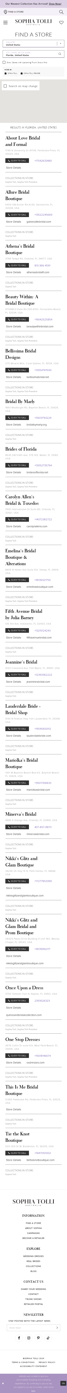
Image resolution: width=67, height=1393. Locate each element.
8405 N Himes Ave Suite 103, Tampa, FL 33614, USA (32, 571)
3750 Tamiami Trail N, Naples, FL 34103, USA (31, 994)
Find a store (33, 1223)
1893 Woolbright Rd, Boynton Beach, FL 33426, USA (32, 409)
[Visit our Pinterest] (38, 1338)
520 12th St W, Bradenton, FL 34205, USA (29, 1146)
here (33, 1390)
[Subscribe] (57, 1327)
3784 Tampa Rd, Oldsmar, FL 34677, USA (28, 258)
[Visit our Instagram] (29, 1338)
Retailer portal (33, 1304)
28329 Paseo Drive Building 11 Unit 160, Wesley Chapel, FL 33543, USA (32, 940)
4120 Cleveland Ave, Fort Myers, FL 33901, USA (32, 668)
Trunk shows (33, 1299)
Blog (34, 1271)
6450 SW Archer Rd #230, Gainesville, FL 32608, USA (29, 206)
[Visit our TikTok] (48, 1338)
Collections (33, 1266)
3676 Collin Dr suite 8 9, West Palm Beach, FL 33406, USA (31, 1047)
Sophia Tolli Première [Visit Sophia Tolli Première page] (27, 182)
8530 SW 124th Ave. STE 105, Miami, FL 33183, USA (32, 456)
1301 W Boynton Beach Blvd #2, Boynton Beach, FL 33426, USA (32, 774)
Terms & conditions (23, 1362)
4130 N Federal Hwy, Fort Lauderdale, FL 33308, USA (32, 720)
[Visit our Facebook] (19, 1338)
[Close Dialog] (3, 1383)
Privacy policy (47, 1362)
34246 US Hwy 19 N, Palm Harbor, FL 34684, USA (30, 872)
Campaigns (33, 1233)
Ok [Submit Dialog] (63, 1383)
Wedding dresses (33, 1256)
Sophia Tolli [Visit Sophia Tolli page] (10, 182)
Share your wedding (33, 1289)
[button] (5, 22)
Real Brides (33, 1261)
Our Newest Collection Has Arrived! (34, 3)
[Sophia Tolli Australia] (33, 22)
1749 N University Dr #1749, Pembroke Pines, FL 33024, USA (32, 152)
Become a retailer (33, 1238)
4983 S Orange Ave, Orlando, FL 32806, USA (31, 820)
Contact (33, 1294)
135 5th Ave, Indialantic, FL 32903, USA (28, 623)
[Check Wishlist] (61, 22)
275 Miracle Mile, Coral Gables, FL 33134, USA (32, 363)
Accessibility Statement (33, 1366)
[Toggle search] (61, 12)
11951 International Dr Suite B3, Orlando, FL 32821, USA (30, 511)
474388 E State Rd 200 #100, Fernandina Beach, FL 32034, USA (33, 311)
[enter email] (33, 1327)
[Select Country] (33, 43)
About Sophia (33, 1228)
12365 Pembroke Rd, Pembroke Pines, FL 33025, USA (33, 1101)
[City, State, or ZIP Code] (33, 54)
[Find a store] (13, 12)
